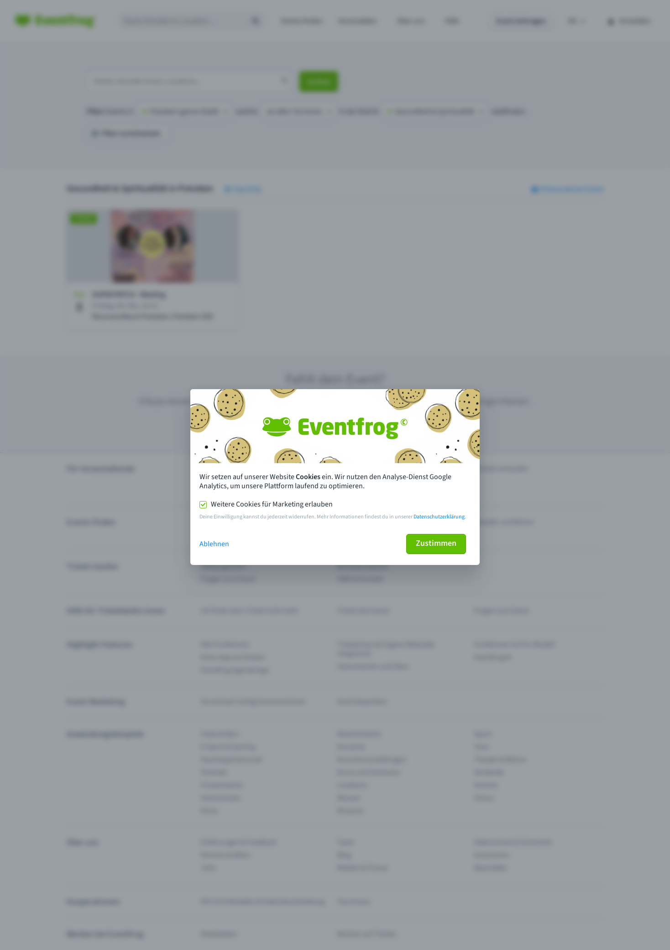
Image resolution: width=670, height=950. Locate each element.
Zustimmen (436, 543)
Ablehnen (214, 544)
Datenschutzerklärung (439, 517)
